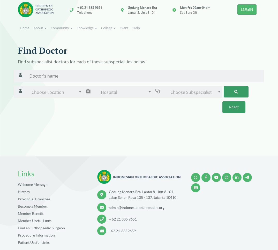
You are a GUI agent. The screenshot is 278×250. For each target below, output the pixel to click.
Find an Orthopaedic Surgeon (41, 228)
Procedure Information (36, 235)
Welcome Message (32, 185)
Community (61, 28)
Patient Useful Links (34, 242)
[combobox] (55, 92)
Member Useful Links (34, 221)
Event (124, 28)
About (40, 28)
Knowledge (87, 28)
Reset (234, 106)
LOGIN (247, 9)
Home (24, 28)
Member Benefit (30, 213)
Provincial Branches (34, 199)
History (24, 192)
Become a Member (32, 206)
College (108, 28)
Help (136, 28)
